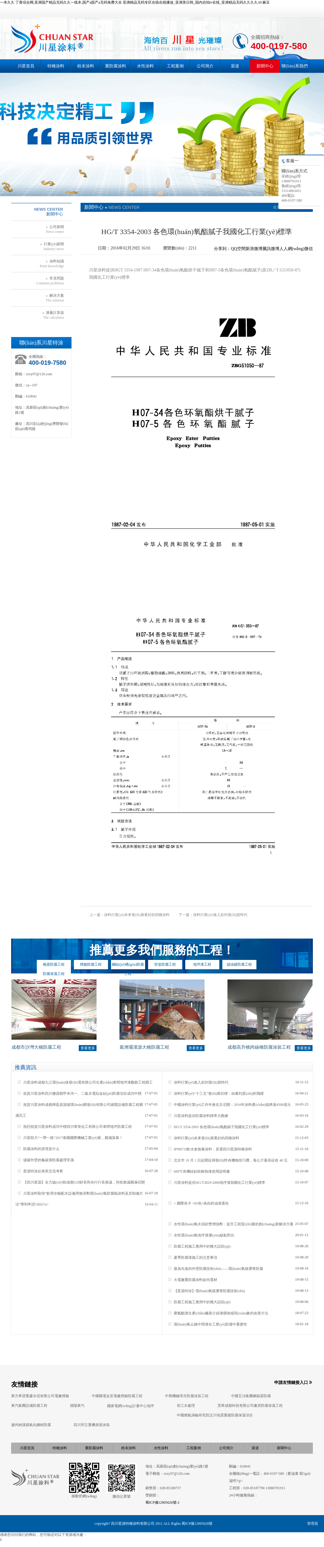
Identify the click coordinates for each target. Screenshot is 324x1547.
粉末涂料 (85, 66)
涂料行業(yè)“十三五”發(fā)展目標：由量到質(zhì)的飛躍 (215, 1093)
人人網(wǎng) (291, 248)
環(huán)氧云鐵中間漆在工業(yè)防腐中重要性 (207, 1324)
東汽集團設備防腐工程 (29, 1405)
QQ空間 (238, 248)
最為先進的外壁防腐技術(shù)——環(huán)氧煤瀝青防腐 (215, 1269)
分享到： (222, 248)
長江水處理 (186, 1405)
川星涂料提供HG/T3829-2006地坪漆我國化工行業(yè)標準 (216, 1182)
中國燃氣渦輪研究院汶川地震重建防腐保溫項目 (215, 1415)
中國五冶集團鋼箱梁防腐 (251, 1396)
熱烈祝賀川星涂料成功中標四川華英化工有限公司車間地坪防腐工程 (74, 1127)
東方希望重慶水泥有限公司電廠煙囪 (40, 1396)
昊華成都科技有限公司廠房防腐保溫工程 (250, 1405)
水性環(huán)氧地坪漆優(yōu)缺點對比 (200, 1235)
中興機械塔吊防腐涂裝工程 (186, 1396)
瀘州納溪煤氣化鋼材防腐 (31, 1425)
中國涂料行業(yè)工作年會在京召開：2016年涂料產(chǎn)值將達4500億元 (229, 1105)
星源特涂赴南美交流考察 (40, 1171)
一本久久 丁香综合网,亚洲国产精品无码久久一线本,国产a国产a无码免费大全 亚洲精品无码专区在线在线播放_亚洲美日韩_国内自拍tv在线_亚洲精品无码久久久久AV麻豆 (135, 2)
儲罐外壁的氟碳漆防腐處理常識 (45, 1160)
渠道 (235, 66)
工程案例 (175, 66)
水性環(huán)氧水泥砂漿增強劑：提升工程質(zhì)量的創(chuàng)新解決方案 (230, 1224)
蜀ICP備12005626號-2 (162, 1502)
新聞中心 (264, 66)
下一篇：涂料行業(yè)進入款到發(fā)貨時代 (213, 915)
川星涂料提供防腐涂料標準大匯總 (197, 1116)
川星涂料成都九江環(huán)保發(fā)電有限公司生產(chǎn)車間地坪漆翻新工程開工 (85, 1082)
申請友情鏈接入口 (291, 1382)
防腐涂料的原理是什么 (38, 1149)
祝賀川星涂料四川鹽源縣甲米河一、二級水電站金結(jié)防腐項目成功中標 (79, 1093)
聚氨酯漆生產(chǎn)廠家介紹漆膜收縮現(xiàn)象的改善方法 (217, 1313)
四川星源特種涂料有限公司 (132, 1523)
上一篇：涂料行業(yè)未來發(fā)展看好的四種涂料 (130, 915)
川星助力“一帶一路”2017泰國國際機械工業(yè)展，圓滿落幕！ (70, 1138)
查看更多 (88, 1048)
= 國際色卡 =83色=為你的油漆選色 (198, 1203)
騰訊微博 (270, 248)
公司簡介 (205, 66)
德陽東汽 (77, 1405)
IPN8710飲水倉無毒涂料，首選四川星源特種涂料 (209, 1149)
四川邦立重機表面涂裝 (92, 1425)
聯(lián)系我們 (294, 66)
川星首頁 (25, 66)
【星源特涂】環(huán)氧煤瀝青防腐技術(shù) (206, 1291)
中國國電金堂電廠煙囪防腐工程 (117, 1396)
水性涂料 (145, 66)
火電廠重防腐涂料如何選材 (192, 1280)
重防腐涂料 (115, 66)
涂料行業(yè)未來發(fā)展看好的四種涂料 (203, 1138)
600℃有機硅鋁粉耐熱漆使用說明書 (198, 1171)
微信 (308, 248)
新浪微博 (254, 248)
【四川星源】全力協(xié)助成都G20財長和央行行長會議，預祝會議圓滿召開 (81, 1182)
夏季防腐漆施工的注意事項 (192, 1257)
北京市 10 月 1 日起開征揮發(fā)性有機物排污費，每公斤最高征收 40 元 (227, 1160)
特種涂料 (55, 66)
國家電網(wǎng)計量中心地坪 (130, 1406)
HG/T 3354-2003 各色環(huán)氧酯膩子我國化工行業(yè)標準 (218, 1127)
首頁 (276, 207)
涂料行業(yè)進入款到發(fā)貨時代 (197, 1082)
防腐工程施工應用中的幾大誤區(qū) (198, 1246)
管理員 (312, 1523)
